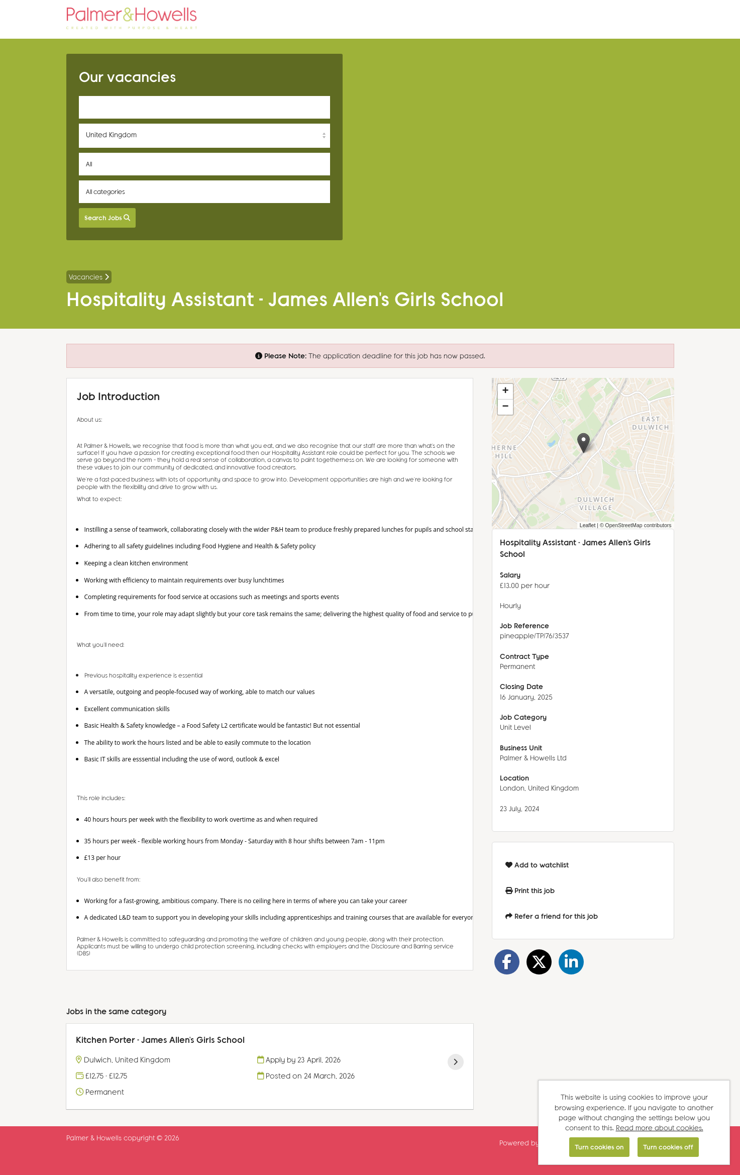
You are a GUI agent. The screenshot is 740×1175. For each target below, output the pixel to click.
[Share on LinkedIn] (571, 961)
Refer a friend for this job (551, 916)
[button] (583, 443)
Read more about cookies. (659, 1127)
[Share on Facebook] (506, 961)
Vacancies (89, 276)
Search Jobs (107, 217)
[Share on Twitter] (539, 961)
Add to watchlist (537, 864)
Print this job (530, 890)
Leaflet (588, 525)
